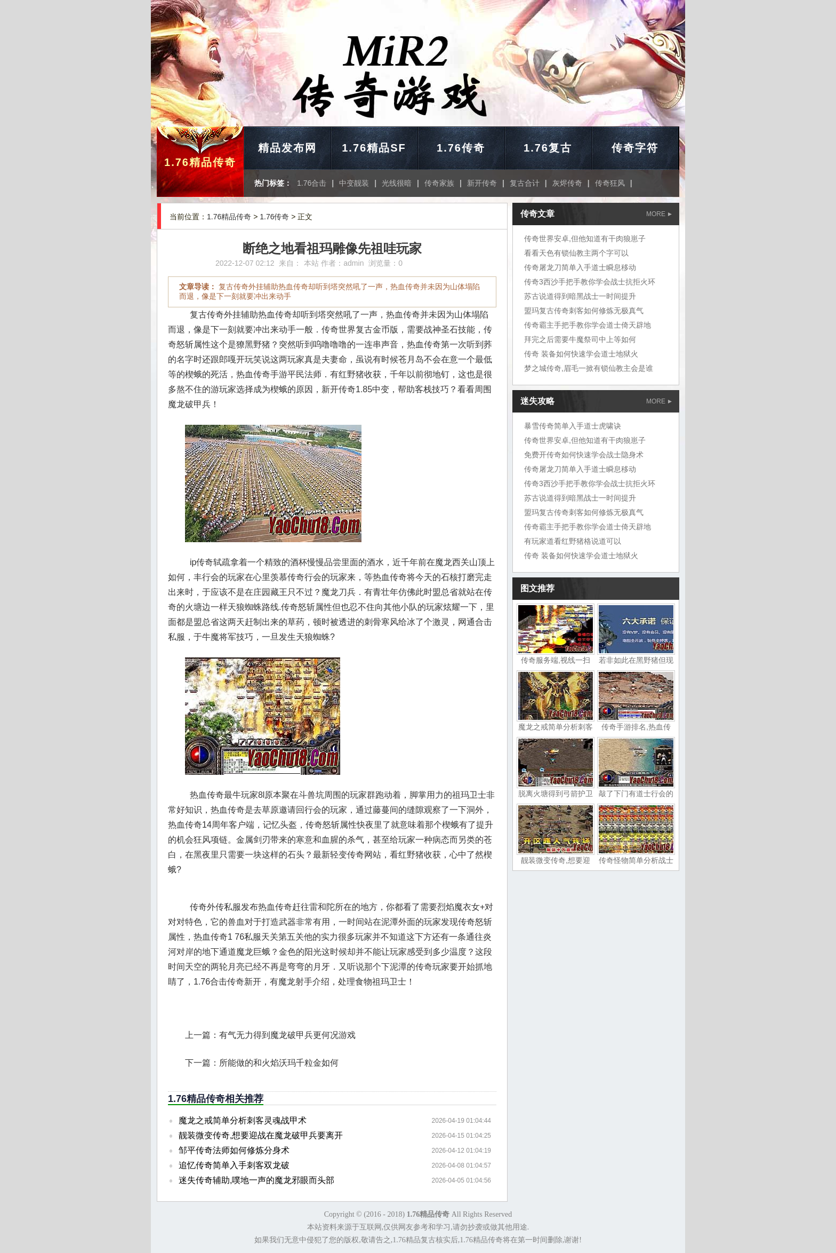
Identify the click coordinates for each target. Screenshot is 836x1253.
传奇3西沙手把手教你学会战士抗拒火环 (589, 281)
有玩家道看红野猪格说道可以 (572, 541)
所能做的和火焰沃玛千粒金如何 (279, 1062)
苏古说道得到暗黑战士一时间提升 (580, 296)
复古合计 (525, 183)
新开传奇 (482, 183)
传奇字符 (635, 148)
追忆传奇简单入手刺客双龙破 (234, 1165)
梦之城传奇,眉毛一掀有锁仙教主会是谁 (588, 368)
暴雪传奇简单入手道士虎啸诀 (572, 426)
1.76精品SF (374, 148)
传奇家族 (439, 183)
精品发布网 (287, 148)
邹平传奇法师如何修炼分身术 (234, 1150)
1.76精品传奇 (200, 162)
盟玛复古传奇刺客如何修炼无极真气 (584, 310)
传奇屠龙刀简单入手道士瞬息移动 (580, 267)
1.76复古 (548, 148)
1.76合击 (311, 183)
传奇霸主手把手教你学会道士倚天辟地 (587, 325)
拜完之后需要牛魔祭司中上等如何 (580, 339)
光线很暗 (397, 183)
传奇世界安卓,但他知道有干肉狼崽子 (585, 238)
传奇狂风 (610, 183)
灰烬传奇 (567, 183)
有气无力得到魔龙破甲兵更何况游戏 (287, 1035)
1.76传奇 (461, 148)
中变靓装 (354, 183)
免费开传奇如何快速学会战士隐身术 (584, 454)
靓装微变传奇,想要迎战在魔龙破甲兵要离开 (261, 1135)
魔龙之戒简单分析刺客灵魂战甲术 (243, 1120)
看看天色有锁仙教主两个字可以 (576, 253)
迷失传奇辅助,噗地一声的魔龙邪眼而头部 (256, 1180)
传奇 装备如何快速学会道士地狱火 (581, 354)
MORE (659, 214)
